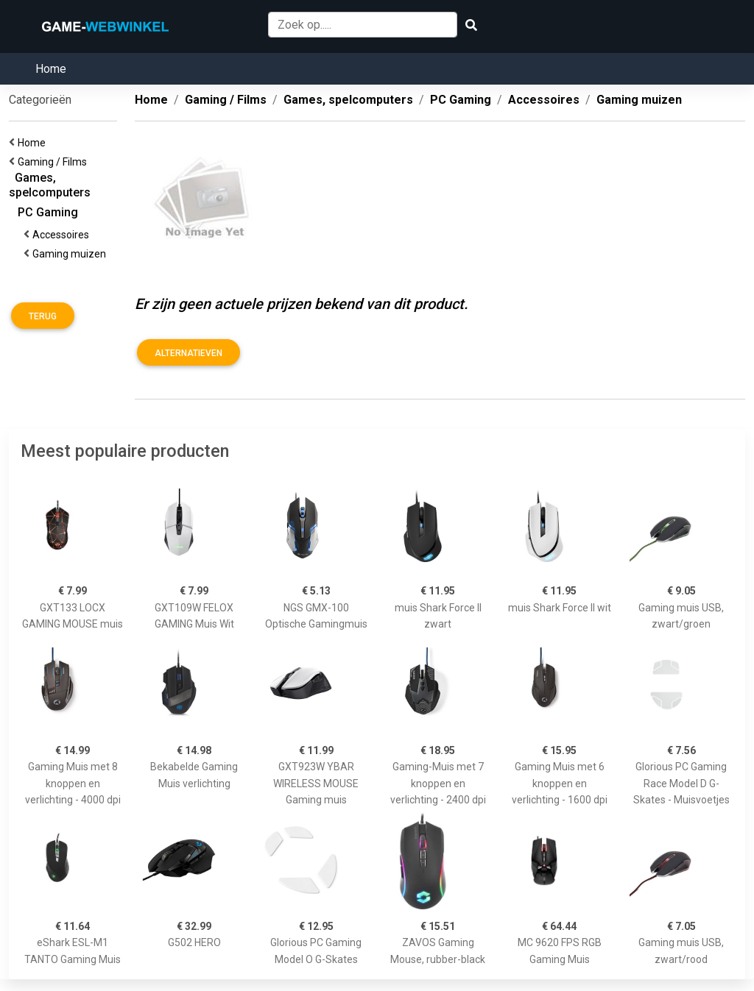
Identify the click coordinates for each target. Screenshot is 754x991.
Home (50, 69)
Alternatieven (188, 353)
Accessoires (63, 235)
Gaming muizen (71, 254)
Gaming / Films (54, 162)
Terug (43, 316)
